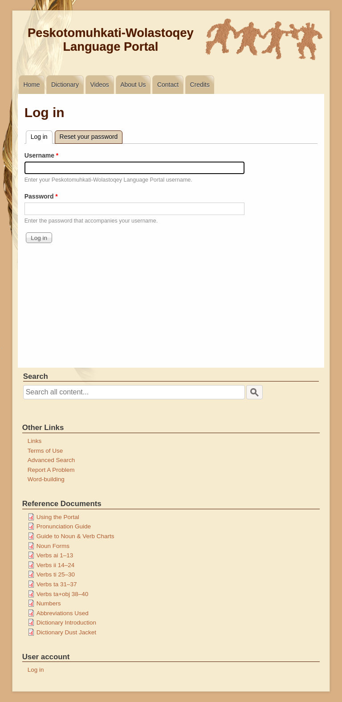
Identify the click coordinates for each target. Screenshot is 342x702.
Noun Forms (53, 546)
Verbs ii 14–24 (56, 565)
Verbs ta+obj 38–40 (63, 594)
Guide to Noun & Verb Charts (75, 536)
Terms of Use (45, 450)
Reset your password (89, 136)
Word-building (46, 479)
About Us (133, 84)
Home (31, 84)
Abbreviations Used (63, 613)
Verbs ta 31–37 (57, 584)
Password (39, 196)
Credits (200, 84)
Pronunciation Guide (64, 526)
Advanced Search (51, 460)
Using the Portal (58, 517)
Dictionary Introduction (66, 622)
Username (39, 155)
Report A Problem (51, 470)
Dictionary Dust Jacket (66, 632)
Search (35, 376)
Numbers (49, 603)
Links (35, 441)
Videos (99, 84)
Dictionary (65, 84)
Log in (42, 135)
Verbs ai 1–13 (55, 555)
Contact (168, 84)
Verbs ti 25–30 (56, 574)
